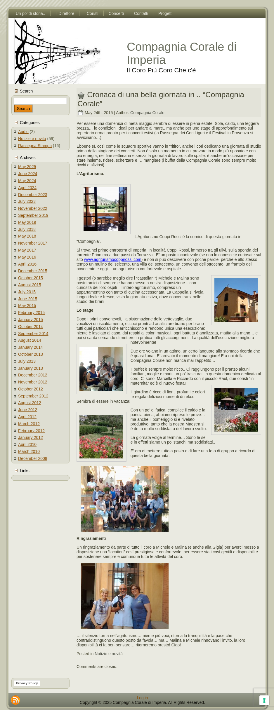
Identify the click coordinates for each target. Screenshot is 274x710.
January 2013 (30, 368)
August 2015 (29, 284)
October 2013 (30, 354)
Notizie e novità (32, 138)
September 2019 (33, 215)
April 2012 (27, 416)
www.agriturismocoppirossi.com (112, 259)
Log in (142, 697)
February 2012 (31, 430)
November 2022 (32, 208)
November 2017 (32, 243)
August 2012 (29, 402)
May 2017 (27, 250)
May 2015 (27, 305)
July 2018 (27, 229)
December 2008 (32, 458)
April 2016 (27, 264)
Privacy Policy (27, 683)
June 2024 (27, 173)
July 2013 (27, 361)
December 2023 (32, 194)
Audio (23, 131)
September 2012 (33, 396)
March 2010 (29, 451)
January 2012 (30, 437)
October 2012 (30, 389)
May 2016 (27, 257)
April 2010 (27, 444)
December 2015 (32, 270)
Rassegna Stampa (35, 145)
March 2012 (29, 423)
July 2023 (27, 201)
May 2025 (27, 166)
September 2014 (33, 333)
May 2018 (27, 236)
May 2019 (27, 222)
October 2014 (30, 326)
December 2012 (32, 375)
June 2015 (27, 298)
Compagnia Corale (147, 112)
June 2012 (27, 409)
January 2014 (30, 347)
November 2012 (32, 382)
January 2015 (30, 319)
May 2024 (27, 180)
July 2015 (27, 291)
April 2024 (27, 187)
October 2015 (30, 277)
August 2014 (29, 340)
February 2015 (31, 312)
